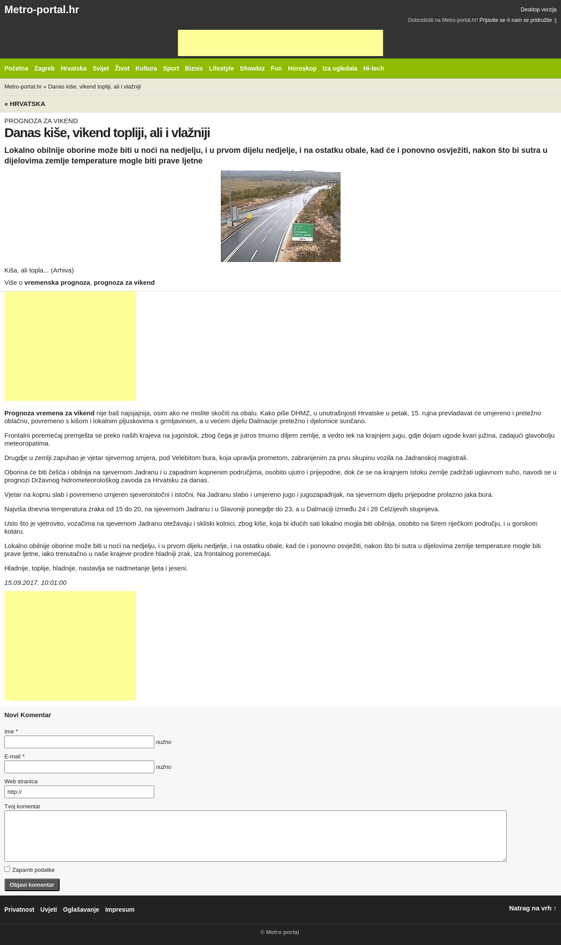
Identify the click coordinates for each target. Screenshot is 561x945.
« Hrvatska (24, 103)
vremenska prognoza (57, 282)
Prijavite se (492, 20)
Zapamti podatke (29, 869)
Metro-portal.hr (41, 9)
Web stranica (21, 781)
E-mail (14, 756)
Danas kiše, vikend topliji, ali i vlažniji (94, 86)
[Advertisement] (280, 43)
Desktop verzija (539, 10)
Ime (11, 731)
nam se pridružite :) (534, 20)
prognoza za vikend (124, 282)
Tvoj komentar (22, 806)
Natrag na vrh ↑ (533, 908)
